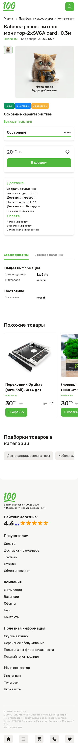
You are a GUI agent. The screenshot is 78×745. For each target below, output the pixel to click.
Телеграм (11, 682)
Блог (7, 610)
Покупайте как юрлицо (21, 656)
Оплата (13, 216)
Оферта (10, 603)
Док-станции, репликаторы (28, 456)
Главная (9, 18)
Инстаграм (12, 676)
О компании (13, 590)
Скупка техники (16, 636)
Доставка (15, 183)
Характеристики (16, 255)
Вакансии (11, 597)
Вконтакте (12, 689)
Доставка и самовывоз (21, 550)
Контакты (11, 617)
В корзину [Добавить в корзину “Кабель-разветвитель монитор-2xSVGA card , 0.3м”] (39, 163)
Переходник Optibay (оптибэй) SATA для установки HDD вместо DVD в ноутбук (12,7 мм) (30, 387)
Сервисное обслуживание (24, 643)
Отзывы (10, 564)
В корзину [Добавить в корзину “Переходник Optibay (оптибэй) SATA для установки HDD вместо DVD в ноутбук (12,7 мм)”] (16, 412)
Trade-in (10, 557)
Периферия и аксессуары (36, 18)
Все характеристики (18, 121)
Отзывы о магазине (49, 255)
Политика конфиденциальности (29, 650)
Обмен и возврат (17, 571)
